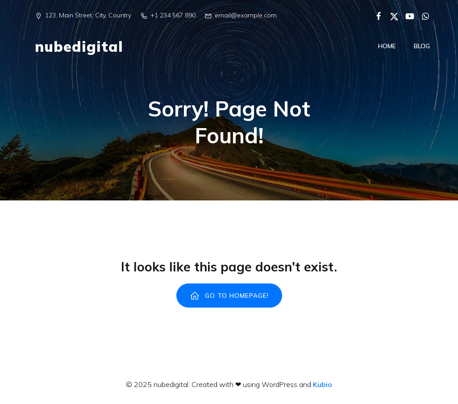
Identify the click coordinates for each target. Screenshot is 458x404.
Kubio (322, 385)
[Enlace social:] (375, 15)
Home (387, 46)
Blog (422, 46)
